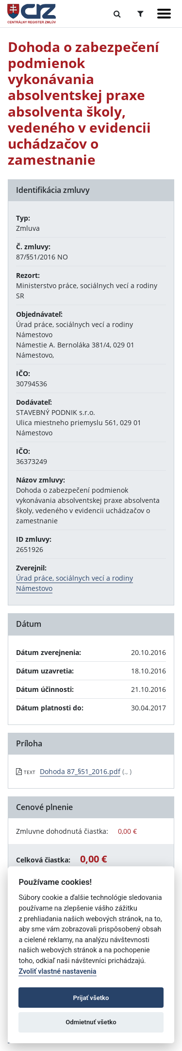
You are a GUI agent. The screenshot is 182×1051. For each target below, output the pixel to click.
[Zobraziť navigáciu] (164, 13)
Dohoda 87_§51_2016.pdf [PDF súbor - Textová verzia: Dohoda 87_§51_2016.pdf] (80, 771)
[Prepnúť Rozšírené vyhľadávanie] (140, 13)
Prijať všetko (91, 997)
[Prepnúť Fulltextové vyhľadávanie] (117, 13)
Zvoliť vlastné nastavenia (57, 971)
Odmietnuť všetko (91, 1022)
